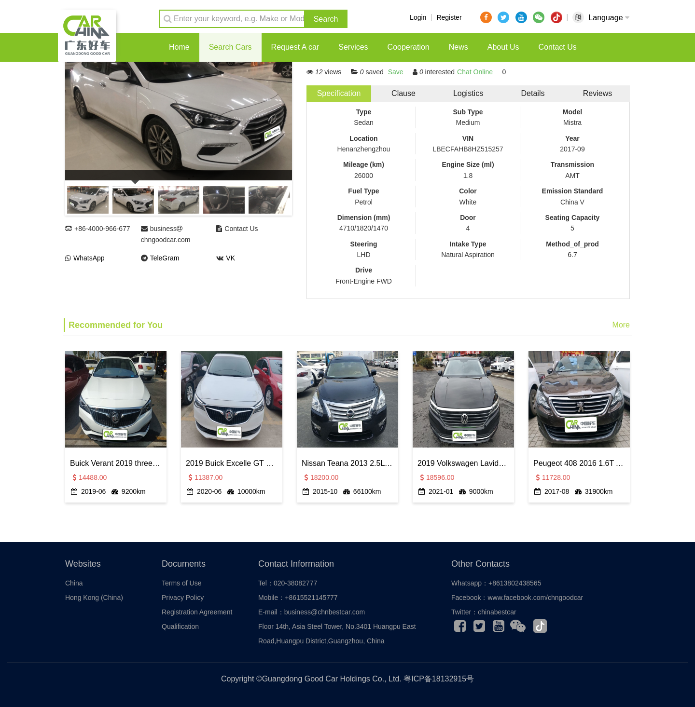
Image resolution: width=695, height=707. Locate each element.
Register (448, 17)
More (621, 325)
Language (608, 18)
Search (326, 19)
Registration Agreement (197, 612)
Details (533, 93)
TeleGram (165, 258)
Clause (403, 93)
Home (179, 47)
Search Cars (230, 47)
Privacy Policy (183, 597)
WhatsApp (89, 258)
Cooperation (409, 47)
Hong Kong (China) (94, 597)
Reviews (597, 93)
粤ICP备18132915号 (438, 679)
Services (353, 47)
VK (230, 258)
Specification (339, 93)
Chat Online (475, 72)
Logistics (468, 93)
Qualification (180, 626)
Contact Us (558, 47)
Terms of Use (181, 583)
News (458, 47)
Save (395, 72)
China (74, 583)
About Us (503, 47)
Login (418, 17)
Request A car (295, 47)
